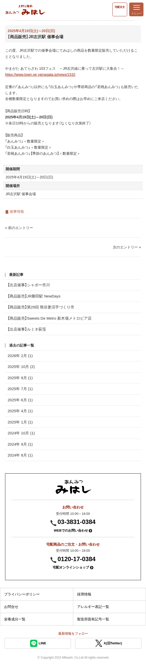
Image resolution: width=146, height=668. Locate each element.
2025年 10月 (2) (21, 366)
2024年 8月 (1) (20, 455)
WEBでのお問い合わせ (73, 530)
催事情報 (17, 211)
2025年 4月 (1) (20, 411)
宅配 (120, 7)
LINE (38, 643)
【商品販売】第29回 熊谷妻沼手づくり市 (41, 307)
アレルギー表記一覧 (93, 607)
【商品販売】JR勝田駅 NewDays (34, 296)
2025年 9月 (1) (20, 378)
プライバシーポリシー (22, 594)
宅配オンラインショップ (73, 567)
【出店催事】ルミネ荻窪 (27, 329)
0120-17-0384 (76, 559)
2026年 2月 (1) (20, 355)
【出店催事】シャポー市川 (29, 285)
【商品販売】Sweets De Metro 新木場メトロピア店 (50, 318)
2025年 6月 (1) (20, 400)
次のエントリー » (127, 247)
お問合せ (11, 607)
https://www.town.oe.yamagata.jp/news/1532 (40, 75)
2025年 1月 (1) (20, 422)
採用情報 (84, 594)
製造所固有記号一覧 (93, 619)
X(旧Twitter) (108, 643)
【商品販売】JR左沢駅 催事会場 (35, 37)
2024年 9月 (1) (20, 444)
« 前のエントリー (19, 228)
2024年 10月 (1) (21, 433)
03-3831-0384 (76, 521)
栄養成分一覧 (14, 619)
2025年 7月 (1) (20, 389)
